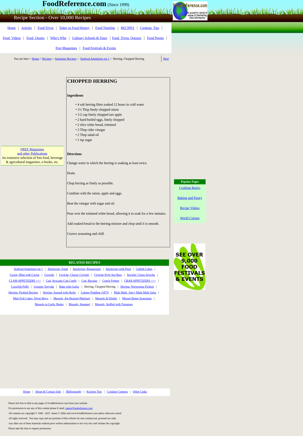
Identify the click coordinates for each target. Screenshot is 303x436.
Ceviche (49, 274)
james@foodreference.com (79, 408)
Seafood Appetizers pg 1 (94, 58)
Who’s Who (58, 38)
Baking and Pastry (189, 198)
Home (11, 28)
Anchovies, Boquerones (87, 269)
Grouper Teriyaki (44, 286)
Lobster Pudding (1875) (95, 292)
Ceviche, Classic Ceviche (74, 274)
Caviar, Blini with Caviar (24, 274)
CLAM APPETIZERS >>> (25, 280)
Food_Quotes (36, 38)
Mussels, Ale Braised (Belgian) (71, 298)
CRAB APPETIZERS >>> (140, 280)
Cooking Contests (117, 391)
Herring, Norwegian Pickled (137, 286)
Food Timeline (105, 28)
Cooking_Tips (149, 28)
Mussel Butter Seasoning (137, 298)
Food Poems (155, 38)
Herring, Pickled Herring (23, 292)
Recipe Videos (190, 208)
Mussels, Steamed (79, 304)
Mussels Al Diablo (106, 298)
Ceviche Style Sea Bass (108, 274)
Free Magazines (66, 48)
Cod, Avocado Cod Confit (61, 280)
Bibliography (74, 391)
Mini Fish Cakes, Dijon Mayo (30, 298)
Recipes (47, 58)
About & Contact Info (48, 391)
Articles (26, 28)
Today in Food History (74, 28)
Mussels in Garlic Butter (49, 304)
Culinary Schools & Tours (89, 38)
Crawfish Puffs (20, 286)
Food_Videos (12, 38)
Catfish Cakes (144, 269)
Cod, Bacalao (89, 280)
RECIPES (127, 28)
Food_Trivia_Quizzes (126, 38)
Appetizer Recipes (65, 58)
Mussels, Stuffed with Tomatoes (114, 304)
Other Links (140, 391)
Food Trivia (45, 28)
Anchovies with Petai (118, 269)
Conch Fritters (110, 280)
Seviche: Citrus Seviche (141, 274)
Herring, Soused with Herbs (59, 292)
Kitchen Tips (94, 391)
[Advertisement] (32, 103)
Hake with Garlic (69, 286)
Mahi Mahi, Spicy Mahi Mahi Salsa (135, 292)
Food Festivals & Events (99, 48)
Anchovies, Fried (58, 269)
